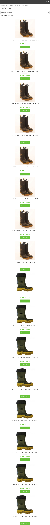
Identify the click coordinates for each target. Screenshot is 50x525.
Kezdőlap (2, 5)
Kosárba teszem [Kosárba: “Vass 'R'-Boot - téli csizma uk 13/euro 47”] (25, 142)
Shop (7, 5)
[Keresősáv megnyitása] (46, 2)
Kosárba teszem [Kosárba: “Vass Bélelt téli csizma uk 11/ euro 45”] (25, 333)
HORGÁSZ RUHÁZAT (14, 5)
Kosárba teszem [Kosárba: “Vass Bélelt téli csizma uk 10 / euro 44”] (25, 301)
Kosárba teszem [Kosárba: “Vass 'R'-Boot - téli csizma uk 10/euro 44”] (25, 47)
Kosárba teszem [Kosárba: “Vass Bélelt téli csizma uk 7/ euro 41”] (25, 459)
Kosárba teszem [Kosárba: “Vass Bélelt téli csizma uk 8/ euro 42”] (25, 491)
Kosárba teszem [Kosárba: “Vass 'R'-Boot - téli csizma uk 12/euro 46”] (25, 110)
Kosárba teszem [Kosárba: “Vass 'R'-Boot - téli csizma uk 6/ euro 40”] (25, 174)
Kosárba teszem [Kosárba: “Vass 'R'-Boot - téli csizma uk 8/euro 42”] (25, 237)
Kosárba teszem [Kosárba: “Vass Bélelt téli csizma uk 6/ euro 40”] (25, 428)
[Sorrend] (25, 12)
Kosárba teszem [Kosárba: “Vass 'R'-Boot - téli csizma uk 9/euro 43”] (25, 269)
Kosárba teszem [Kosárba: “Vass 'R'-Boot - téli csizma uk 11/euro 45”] (25, 78)
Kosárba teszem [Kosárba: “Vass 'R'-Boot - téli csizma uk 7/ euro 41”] (25, 205)
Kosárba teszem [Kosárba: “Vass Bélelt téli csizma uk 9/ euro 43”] (25, 523)
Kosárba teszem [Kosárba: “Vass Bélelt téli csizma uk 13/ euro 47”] (25, 396)
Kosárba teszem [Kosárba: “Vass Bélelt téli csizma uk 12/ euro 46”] (25, 364)
